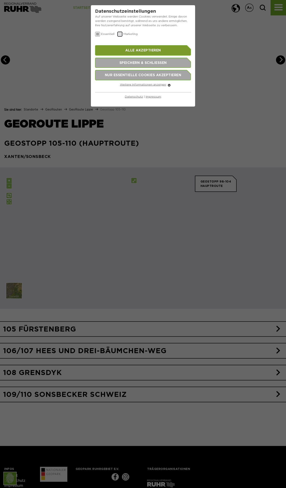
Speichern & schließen (143, 63)
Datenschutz (134, 96)
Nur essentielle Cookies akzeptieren (143, 75)
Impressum (153, 96)
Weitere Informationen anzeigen (143, 84)
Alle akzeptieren (143, 50)
